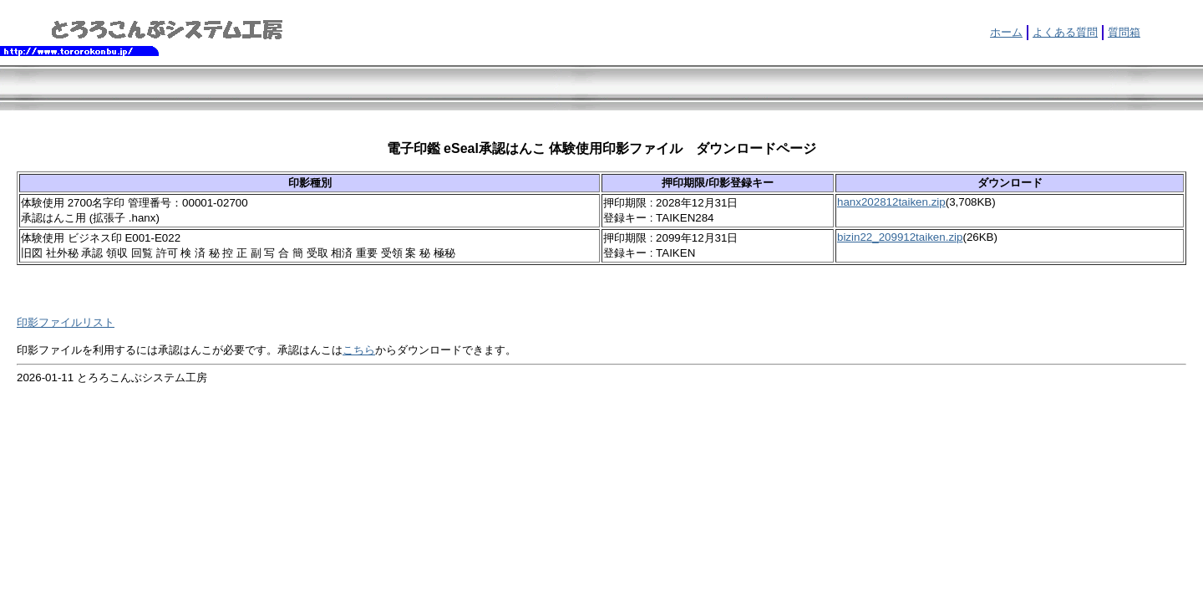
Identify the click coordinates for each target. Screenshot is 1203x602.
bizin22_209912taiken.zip (899, 237)
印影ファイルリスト (65, 322)
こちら (359, 350)
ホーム (1006, 32)
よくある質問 (1065, 32)
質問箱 (1124, 32)
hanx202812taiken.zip (891, 202)
